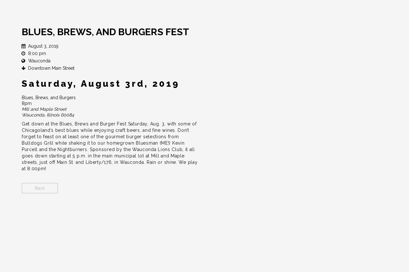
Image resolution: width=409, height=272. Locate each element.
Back (40, 188)
